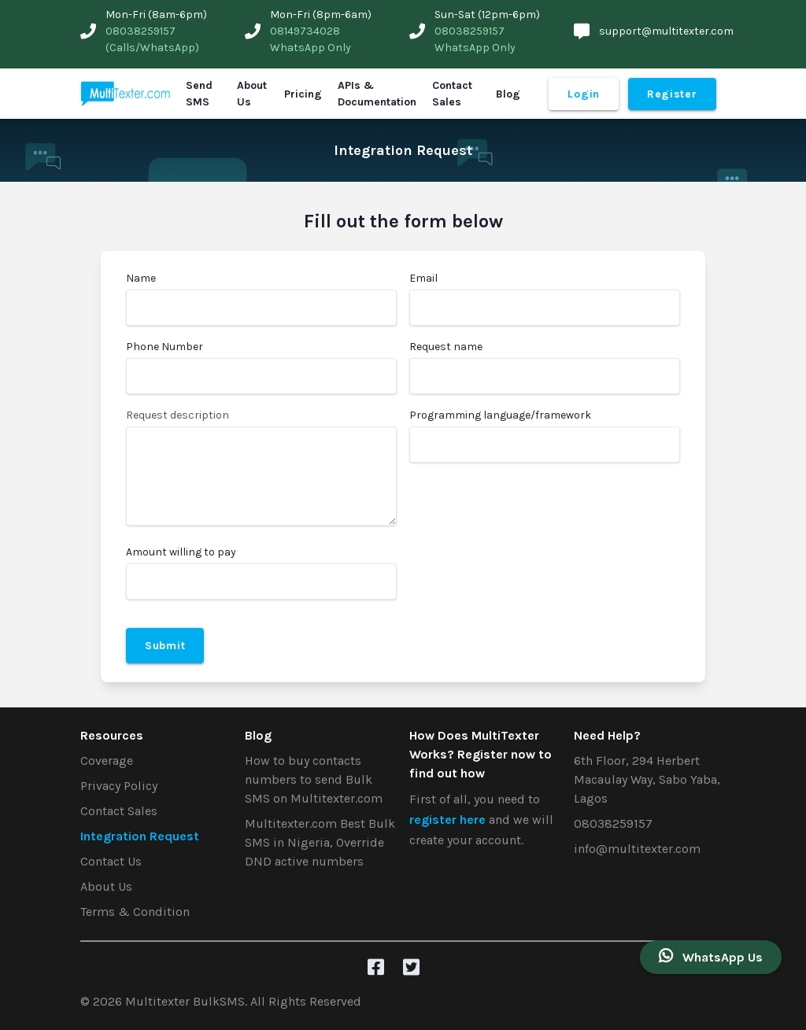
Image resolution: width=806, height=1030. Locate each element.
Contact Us (111, 861)
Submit (165, 645)
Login (584, 94)
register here (449, 819)
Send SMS (199, 94)
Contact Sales (452, 94)
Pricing (303, 94)
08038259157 (613, 823)
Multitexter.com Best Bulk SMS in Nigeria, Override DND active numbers (320, 842)
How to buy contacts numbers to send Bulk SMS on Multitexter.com (314, 779)
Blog (508, 94)
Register (672, 94)
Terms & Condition (135, 911)
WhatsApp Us (711, 956)
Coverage (106, 760)
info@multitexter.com (637, 848)
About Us (252, 94)
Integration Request (139, 836)
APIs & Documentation (377, 94)
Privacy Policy (118, 785)
